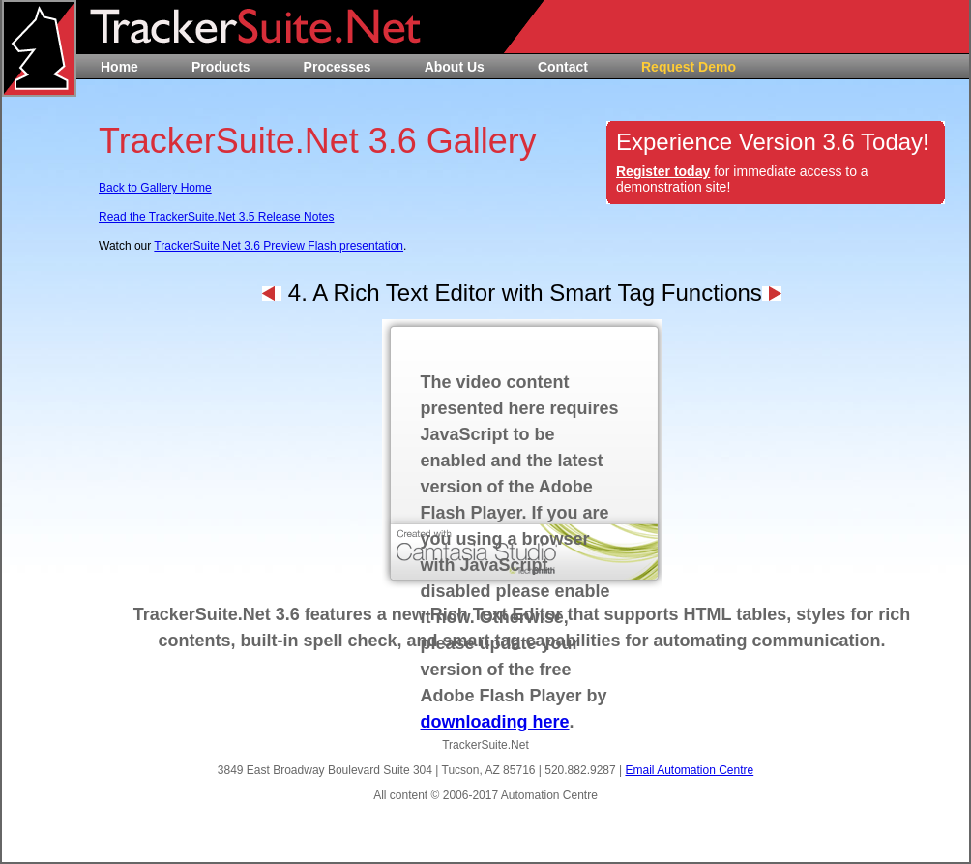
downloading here (495, 721)
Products (220, 66)
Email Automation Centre (689, 770)
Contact (563, 66)
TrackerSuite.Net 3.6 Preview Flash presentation (278, 246)
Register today (663, 171)
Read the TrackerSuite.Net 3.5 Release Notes (216, 216)
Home (119, 66)
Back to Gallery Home (155, 187)
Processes (337, 66)
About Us (455, 66)
